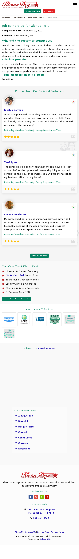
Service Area (46, 348)
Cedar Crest (25, 437)
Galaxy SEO (45, 539)
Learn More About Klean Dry (17, 299)
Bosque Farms (26, 426)
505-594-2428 (33, 11)
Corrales (23, 443)
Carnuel (22, 432)
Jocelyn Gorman (13, 109)
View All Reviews (39, 256)
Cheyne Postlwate (15, 214)
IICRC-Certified (15, 275)
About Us (18, 17)
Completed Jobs (34, 17)
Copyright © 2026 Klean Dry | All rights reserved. (40, 536)
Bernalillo (23, 421)
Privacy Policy (57, 532)
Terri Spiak (10, 162)
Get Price (48, 11)
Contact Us (30, 532)
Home (6, 17)
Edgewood (24, 448)
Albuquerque (25, 415)
